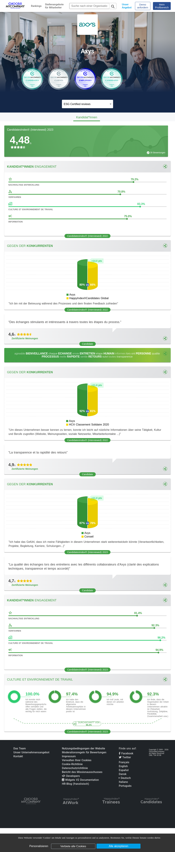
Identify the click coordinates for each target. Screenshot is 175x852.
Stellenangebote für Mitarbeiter (54, 6)
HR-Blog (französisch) (75, 783)
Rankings (36, 6)
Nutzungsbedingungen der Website (83, 748)
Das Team (20, 748)
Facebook (126, 753)
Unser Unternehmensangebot (31, 752)
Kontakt (18, 756)
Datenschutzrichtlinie (75, 768)
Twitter (125, 757)
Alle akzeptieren (118, 846)
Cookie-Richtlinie (72, 764)
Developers (71, 776)
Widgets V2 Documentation (80, 779)
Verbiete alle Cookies (73, 846)
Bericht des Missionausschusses (82, 772)
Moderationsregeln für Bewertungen (84, 752)
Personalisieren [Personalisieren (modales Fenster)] (38, 846)
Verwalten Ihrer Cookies (76, 760)
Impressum (69, 756)
